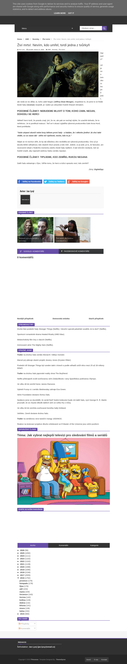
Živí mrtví (62, 49)
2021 (22, 564)
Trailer (20, 355)
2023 (22, 559)
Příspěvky (24, 624)
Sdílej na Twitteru (54, 182)
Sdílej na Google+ (77, 182)
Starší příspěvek (96, 318)
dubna (23, 603)
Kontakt (104, 660)
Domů (88, 660)
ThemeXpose (61, 659)
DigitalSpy (98, 169)
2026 (22, 550)
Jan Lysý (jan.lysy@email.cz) (42, 647)
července (24, 594)
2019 (22, 570)
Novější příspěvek (25, 318)
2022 (22, 561)
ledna (22, 611)
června (23, 597)
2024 (22, 556)
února (22, 608)
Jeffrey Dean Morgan (63, 102)
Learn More (60, 13)
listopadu (24, 583)
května (23, 600)
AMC (49, 49)
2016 (22, 578)
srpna (22, 592)
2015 (22, 614)
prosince (24, 581)
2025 (22, 553)
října (22, 586)
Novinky (55, 49)
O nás (96, 660)
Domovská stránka (61, 318)
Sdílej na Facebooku (29, 182)
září (21, 589)
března (23, 605)
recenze (30, 105)
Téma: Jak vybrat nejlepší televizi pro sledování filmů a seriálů (62, 435)
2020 (22, 567)
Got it (71, 13)
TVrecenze (35, 659)
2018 (22, 572)
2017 (22, 575)
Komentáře (24, 628)
